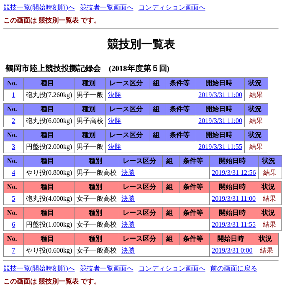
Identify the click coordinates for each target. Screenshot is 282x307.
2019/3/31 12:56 (234, 172)
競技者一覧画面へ (106, 7)
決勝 (114, 94)
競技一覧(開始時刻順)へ (39, 7)
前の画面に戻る (233, 268)
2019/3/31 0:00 (232, 250)
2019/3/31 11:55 (220, 146)
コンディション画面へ (171, 7)
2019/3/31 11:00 (220, 94)
